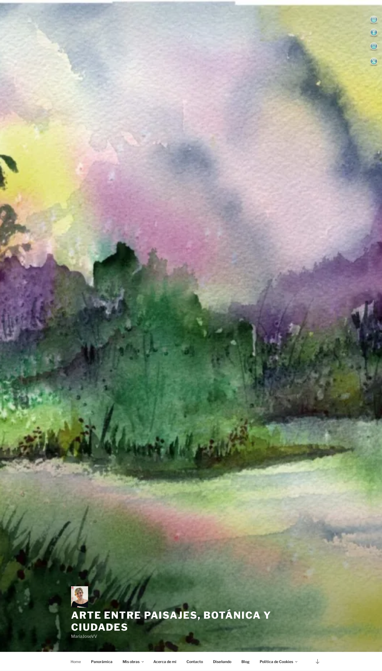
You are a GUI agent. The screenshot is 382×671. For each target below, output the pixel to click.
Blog (245, 661)
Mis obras (134, 661)
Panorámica (101, 661)
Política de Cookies (279, 661)
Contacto (194, 661)
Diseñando (222, 661)
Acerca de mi (164, 661)
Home (76, 661)
